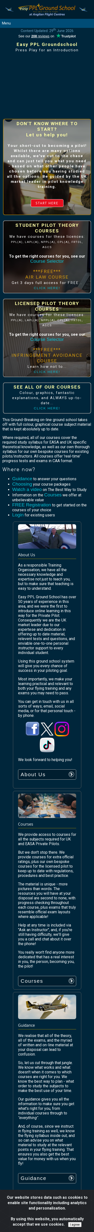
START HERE (47, 203)
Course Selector (47, 261)
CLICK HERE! (47, 288)
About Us (33, 774)
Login (18, 514)
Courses (53, 494)
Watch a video (27, 489)
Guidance (22, 478)
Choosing (22, 484)
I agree (75, 1224)
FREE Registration (31, 504)
